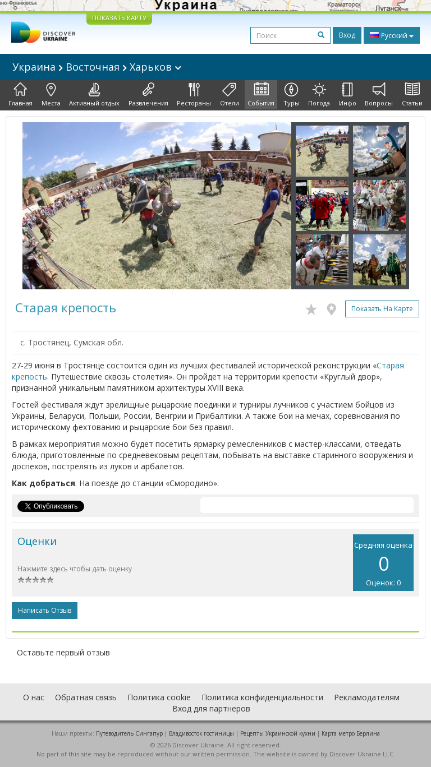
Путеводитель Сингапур (129, 733)
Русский (392, 35)
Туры (291, 94)
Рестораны (194, 94)
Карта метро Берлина (351, 733)
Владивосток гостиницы (201, 733)
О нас (33, 697)
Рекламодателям (367, 697)
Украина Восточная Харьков (96, 66)
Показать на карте (382, 308)
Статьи (412, 94)
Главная (20, 94)
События (260, 94)
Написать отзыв (44, 610)
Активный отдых (94, 94)
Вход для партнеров (211, 708)
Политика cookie (159, 697)
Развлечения (148, 94)
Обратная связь (86, 697)
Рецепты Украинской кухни (277, 733)
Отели (229, 94)
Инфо (347, 94)
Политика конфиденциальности (262, 697)
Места (51, 94)
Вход (347, 35)
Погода (319, 94)
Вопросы (379, 94)
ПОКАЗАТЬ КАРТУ (119, 17)
